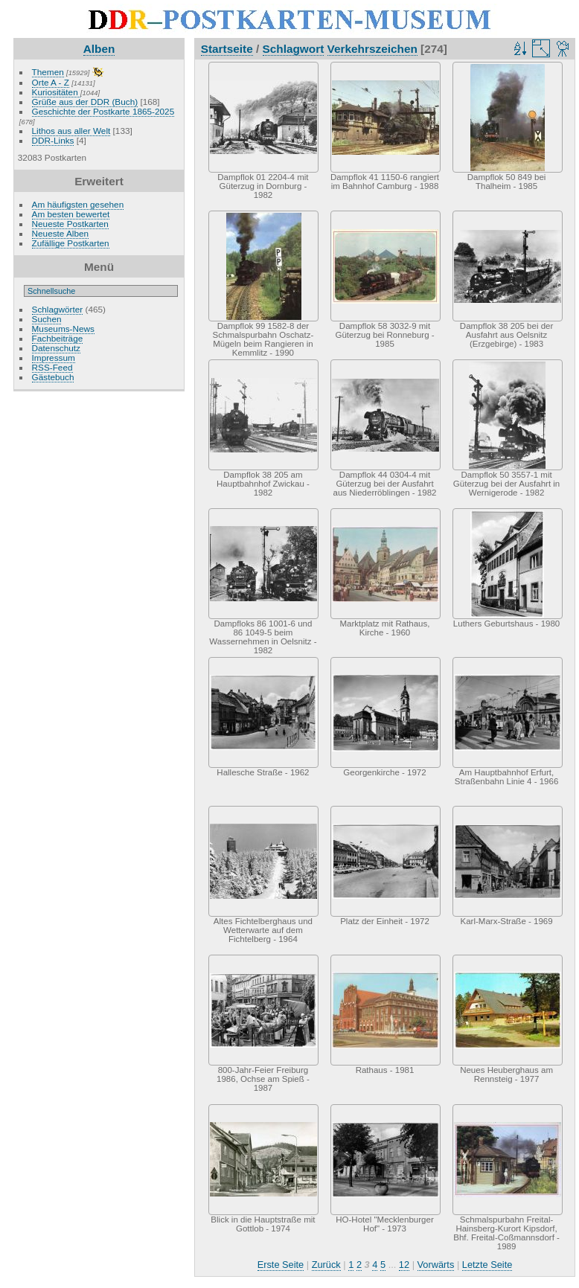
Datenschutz (56, 348)
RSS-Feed (52, 367)
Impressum (53, 357)
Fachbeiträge (57, 338)
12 (404, 1264)
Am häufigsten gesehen (78, 204)
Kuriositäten (56, 92)
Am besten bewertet (71, 214)
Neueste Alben (60, 233)
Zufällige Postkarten (70, 243)
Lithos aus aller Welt (71, 130)
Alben (99, 48)
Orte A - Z (50, 82)
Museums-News (63, 328)
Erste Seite (280, 1264)
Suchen (47, 319)
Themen (48, 72)
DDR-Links (53, 140)
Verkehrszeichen (372, 48)
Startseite (227, 48)
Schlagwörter (57, 309)
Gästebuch (53, 377)
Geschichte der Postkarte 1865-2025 (103, 111)
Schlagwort (293, 48)
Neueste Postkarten (70, 223)
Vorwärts (436, 1264)
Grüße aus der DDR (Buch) (85, 101)
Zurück (326, 1264)
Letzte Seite (487, 1264)
